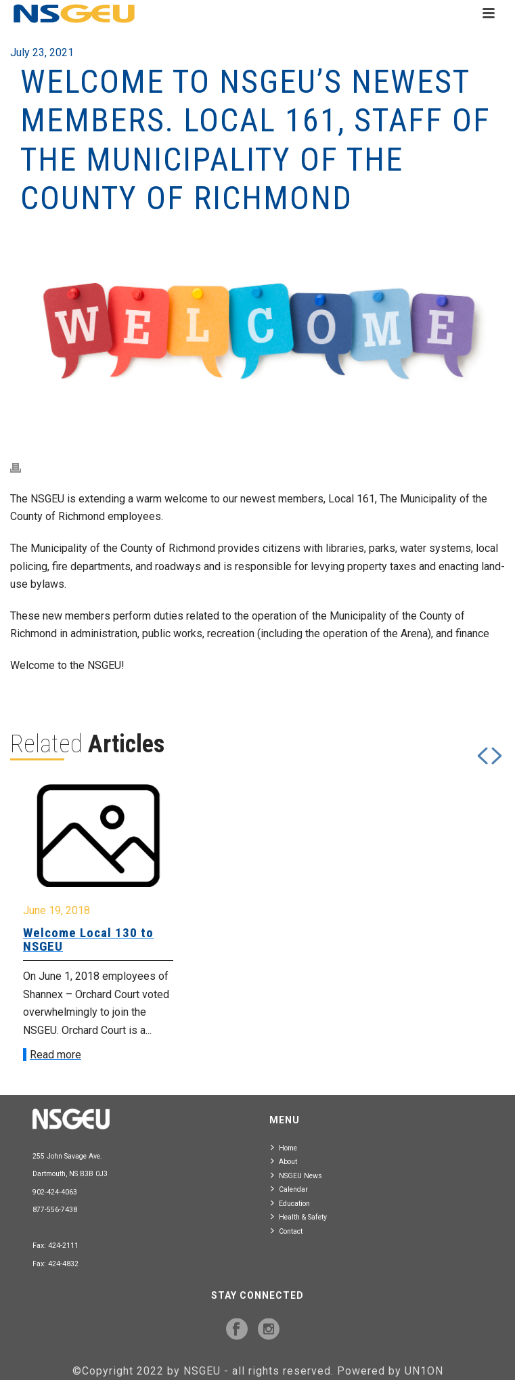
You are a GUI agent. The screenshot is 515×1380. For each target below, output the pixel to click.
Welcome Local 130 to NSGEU (88, 939)
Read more (55, 1054)
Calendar (289, 1189)
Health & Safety (299, 1216)
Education (290, 1203)
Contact (287, 1231)
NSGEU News (296, 1175)
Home (284, 1147)
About (284, 1161)
